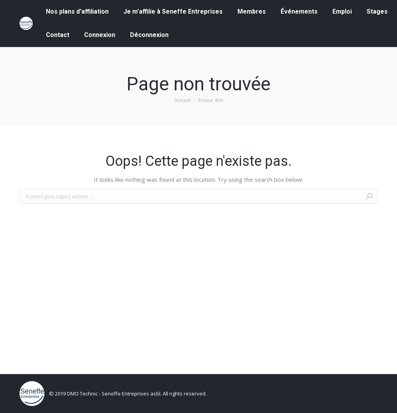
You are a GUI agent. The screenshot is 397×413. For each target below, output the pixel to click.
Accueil (182, 100)
